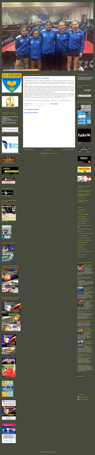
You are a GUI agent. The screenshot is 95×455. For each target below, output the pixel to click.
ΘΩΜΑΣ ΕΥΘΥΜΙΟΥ (83, 396)
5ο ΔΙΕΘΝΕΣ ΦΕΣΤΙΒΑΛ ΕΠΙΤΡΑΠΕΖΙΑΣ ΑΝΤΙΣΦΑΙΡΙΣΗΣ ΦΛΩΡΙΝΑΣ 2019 (85, 355)
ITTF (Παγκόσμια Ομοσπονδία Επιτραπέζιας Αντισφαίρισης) (84, 191)
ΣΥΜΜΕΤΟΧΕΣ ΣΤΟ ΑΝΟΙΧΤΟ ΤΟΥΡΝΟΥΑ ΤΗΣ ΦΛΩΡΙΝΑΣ (84, 321)
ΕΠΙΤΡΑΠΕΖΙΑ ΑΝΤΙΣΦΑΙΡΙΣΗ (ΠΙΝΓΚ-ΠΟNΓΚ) (84, 312)
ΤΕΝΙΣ (79, 246)
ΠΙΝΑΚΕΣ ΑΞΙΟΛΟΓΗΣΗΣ (83, 240)
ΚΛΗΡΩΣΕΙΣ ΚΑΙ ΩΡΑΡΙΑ (83, 364)
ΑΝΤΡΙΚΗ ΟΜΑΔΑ (32, 105)
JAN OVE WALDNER (88, 300)
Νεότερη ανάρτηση (29, 149)
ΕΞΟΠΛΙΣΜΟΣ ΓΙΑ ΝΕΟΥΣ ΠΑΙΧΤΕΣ (88, 266)
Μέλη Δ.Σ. (80, 231)
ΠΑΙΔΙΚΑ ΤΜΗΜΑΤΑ (82, 238)
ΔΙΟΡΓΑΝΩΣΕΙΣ (81, 221)
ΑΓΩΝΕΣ (80, 209)
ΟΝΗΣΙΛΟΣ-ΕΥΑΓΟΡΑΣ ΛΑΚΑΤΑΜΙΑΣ (83, 201)
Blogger (54, 452)
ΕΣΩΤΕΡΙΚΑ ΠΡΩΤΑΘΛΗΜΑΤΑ (84, 225)
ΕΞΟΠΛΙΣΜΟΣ (81, 223)
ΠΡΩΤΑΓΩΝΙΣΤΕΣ (82, 242)
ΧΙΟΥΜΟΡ (80, 257)
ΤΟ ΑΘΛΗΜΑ (80, 249)
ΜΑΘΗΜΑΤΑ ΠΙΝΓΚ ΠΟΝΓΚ (84, 229)
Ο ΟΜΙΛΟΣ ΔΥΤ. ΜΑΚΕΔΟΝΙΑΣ (84, 233)
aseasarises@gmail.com (10, 123)
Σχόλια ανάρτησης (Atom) (51, 153)
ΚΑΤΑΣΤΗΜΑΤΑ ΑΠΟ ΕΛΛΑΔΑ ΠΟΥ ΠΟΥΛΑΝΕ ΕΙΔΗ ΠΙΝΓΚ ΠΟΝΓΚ (84, 278)
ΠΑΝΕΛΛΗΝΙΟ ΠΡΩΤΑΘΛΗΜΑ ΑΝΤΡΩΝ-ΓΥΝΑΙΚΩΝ (88, 329)
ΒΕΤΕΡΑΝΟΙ (80, 216)
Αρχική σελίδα (48, 149)
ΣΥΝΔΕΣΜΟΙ (80, 244)
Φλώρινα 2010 (81, 254)
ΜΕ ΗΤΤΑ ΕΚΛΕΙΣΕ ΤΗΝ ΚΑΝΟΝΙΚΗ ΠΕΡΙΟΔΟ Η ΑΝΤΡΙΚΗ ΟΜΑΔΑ (88, 289)
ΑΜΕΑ (79, 212)
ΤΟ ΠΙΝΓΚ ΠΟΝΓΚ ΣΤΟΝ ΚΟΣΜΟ (85, 251)
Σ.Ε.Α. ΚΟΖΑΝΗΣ (81, 198)
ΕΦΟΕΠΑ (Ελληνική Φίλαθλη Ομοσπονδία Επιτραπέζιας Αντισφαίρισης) (84, 195)
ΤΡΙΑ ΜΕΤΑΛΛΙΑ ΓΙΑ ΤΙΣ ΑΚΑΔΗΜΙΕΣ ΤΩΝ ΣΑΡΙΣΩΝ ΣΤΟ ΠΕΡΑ (88, 342)
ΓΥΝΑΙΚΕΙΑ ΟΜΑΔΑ (41, 105)
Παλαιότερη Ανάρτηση (68, 149)
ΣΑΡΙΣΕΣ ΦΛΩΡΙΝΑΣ (84, 399)
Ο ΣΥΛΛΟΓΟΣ (81, 235)
